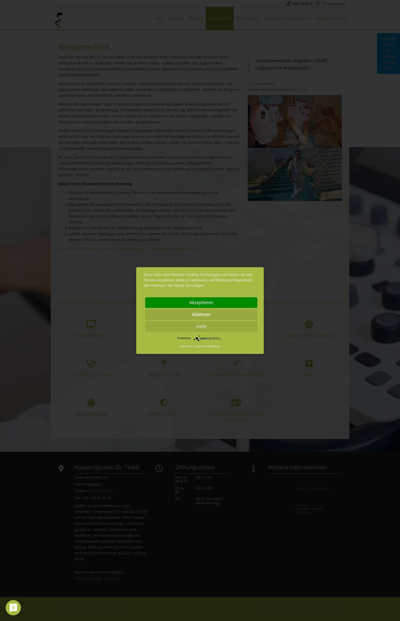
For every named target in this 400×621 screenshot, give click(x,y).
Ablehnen (201, 314)
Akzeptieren (201, 302)
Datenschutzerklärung (207, 346)
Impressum (186, 346)
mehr (201, 326)
